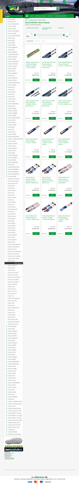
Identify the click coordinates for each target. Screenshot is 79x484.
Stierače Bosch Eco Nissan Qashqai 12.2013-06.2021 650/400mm (63, 180)
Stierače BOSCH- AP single (14, 413)
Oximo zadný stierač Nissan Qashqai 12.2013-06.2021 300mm (64, 141)
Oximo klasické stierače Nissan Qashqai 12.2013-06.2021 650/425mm (49, 64)
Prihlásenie (46, 2)
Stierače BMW (11, 45)
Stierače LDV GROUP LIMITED (15, 139)
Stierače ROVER (12, 345)
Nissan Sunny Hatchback (14, 277)
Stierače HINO (11, 106)
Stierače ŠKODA (12, 359)
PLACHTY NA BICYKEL (13, 24)
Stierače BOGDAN (12, 52)
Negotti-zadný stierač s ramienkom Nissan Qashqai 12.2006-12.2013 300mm (32, 64)
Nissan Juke (11, 200)
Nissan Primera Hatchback (14, 251)
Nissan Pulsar (11, 261)
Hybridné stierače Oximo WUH (14, 423)
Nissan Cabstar (12, 190)
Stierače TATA (11, 376)
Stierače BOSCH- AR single (14, 418)
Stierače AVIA (11, 40)
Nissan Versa (11, 310)
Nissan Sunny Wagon (13, 282)
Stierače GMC (11, 101)
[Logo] (14, 8)
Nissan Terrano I (12, 289)
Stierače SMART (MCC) (13, 361)
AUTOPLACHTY (12, 19)
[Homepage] (27, 16)
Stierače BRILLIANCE (13, 54)
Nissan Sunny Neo (12, 284)
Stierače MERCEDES (13, 162)
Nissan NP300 (11, 225)
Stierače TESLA (12, 380)
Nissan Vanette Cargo (13, 308)
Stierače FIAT (11, 89)
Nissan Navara (11, 218)
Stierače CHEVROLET (13, 61)
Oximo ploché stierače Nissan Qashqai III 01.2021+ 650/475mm (65, 102)
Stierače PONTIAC (12, 336)
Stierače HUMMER (12, 113)
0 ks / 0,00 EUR (70, 2)
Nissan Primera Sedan (13, 254)
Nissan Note (11, 221)
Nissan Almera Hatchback (14, 256)
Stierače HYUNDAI (12, 111)
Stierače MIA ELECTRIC (13, 167)
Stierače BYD (11, 50)
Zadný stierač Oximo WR (14, 425)
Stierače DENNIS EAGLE (14, 82)
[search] (57, 8)
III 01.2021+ (61, 28)
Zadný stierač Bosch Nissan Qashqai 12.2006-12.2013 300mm (64, 218)
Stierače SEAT (11, 354)
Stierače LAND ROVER (13, 136)
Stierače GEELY (11, 99)
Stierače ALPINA (12, 33)
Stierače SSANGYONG (13, 364)
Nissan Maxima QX (12, 209)
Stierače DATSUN (12, 80)
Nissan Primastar (12, 249)
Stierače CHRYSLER (13, 64)
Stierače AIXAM (12, 29)
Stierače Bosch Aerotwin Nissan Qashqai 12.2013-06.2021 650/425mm (32, 180)
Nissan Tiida (11, 296)
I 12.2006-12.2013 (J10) (32, 28)
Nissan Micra (11, 211)
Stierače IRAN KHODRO (14, 118)
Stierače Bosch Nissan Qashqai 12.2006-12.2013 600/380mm (48, 217)
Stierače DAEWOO (12, 73)
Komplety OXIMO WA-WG (14, 408)
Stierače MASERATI (13, 155)
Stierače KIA (11, 129)
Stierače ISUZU (11, 120)
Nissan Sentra (11, 268)
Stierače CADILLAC (12, 57)
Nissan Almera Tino (13, 183)
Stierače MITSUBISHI (13, 172)
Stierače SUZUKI (12, 371)
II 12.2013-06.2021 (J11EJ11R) (47, 28)
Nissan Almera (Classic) (13, 179)
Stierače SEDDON (12, 357)
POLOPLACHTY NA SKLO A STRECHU (14, 434)
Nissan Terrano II (12, 291)
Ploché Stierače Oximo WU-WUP (15, 411)
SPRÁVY (29, 20)
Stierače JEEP (11, 127)
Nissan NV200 (11, 228)
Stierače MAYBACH (12, 157)
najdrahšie (43, 41)
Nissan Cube (11, 193)
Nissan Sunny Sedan (13, 272)
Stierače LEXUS (12, 141)
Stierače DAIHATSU (13, 78)
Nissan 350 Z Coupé (13, 324)
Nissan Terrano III (12, 293)
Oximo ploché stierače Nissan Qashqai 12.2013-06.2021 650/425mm (48, 103)
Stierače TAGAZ (12, 373)
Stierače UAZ (11, 390)
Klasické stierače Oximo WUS (15, 420)
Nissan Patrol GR (12, 240)
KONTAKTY (50, 16)
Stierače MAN (11, 153)
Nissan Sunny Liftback (13, 279)
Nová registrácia (57, 2)
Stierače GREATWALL (13, 104)
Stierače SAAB (11, 347)
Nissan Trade (11, 303)
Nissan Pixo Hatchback (13, 247)
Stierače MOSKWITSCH (13, 174)
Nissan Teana (11, 286)
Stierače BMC (11, 43)
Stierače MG (11, 165)
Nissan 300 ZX (11, 317)
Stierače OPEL (11, 329)
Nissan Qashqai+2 (12, 265)
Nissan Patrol (11, 237)
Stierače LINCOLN (12, 148)
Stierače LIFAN (11, 146)
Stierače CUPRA (12, 68)
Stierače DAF (11, 75)
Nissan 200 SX (11, 315)
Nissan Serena (11, 270)
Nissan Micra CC (12, 214)
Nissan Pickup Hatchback (14, 244)
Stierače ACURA (12, 26)
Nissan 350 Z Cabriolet (13, 322)
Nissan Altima (11, 188)
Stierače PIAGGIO (12, 333)
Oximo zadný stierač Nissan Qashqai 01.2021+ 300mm (32, 140)
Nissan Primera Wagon (13, 258)
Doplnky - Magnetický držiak (15, 401)
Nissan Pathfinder (12, 235)
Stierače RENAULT (12, 343)
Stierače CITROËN (12, 66)
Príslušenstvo (11, 429)
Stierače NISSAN (12, 176)
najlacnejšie (37, 41)
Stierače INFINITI (12, 115)
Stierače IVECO (11, 122)
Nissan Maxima (12, 207)
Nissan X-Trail (11, 312)
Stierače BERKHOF (12, 47)
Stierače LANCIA (12, 134)
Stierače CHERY (12, 59)
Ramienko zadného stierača (15, 404)
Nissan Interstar (12, 197)
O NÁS (32, 16)
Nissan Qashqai (18, 263)
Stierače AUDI (11, 38)
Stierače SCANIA (12, 350)
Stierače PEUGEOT (12, 331)
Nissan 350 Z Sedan (13, 319)
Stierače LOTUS (12, 150)
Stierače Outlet (11, 406)
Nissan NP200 (11, 223)
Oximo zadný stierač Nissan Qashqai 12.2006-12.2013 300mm (48, 141)
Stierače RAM (11, 340)
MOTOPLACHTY (12, 21)
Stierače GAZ (11, 97)
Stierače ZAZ (11, 399)
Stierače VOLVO (12, 392)
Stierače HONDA (12, 108)
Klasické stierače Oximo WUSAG (14, 427)
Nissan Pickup (11, 242)
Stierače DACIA (11, 71)
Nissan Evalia (11, 195)
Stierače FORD (11, 92)
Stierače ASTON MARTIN (14, 36)
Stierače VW (11, 394)
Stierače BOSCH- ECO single (15, 415)
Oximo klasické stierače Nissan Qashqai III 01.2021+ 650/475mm (65, 64)
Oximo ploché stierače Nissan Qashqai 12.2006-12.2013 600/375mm (32, 103)
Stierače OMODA (12, 326)
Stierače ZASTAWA (12, 397)
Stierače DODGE (12, 85)
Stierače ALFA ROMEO (13, 31)
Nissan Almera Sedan (13, 181)
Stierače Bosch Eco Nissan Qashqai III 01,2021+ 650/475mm (32, 217)
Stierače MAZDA (12, 160)
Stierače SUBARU (12, 368)
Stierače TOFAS (12, 385)
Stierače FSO (11, 94)
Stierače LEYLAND (12, 143)
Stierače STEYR (12, 366)
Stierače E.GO (11, 87)
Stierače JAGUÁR (12, 125)
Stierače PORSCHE (12, 338)
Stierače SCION (11, 352)
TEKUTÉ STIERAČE (12, 432)
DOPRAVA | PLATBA (40, 16)
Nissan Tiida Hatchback (14, 298)
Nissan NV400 (11, 233)
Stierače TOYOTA (12, 387)
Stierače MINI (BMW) (13, 169)
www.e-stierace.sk (9, 453)
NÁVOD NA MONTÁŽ (60, 16)
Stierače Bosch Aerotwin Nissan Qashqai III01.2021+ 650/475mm (48, 180)
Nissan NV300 (11, 230)
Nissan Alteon (11, 186)
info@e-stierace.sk (9, 458)
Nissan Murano (12, 216)
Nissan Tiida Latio (12, 300)
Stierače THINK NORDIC (14, 383)
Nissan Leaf (11, 204)
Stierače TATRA (12, 378)
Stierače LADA (11, 132)
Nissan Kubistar (12, 202)
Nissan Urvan (11, 305)
